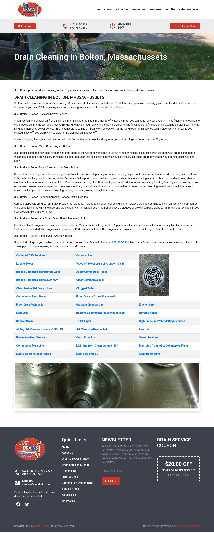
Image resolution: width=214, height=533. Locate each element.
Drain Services (121, 9)
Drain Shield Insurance (75, 465)
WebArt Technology (188, 526)
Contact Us (69, 501)
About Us (108, 9)
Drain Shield (170, 9)
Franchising (69, 471)
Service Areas (155, 9)
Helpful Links (70, 477)
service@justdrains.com (37, 485)
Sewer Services (138, 9)
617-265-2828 (78, 24)
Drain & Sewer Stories (188, 9)
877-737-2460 (78, 27)
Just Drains (41, 526)
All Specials (69, 495)
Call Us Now (26, 26)
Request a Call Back (183, 26)
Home (97, 9)
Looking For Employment (77, 483)
